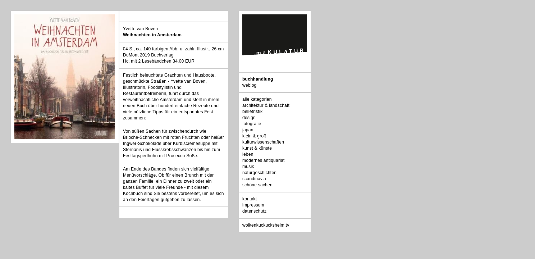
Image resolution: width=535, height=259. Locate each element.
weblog (249, 85)
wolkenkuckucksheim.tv (265, 225)
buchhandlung (257, 79)
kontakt (249, 198)
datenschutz (254, 211)
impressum (253, 205)
